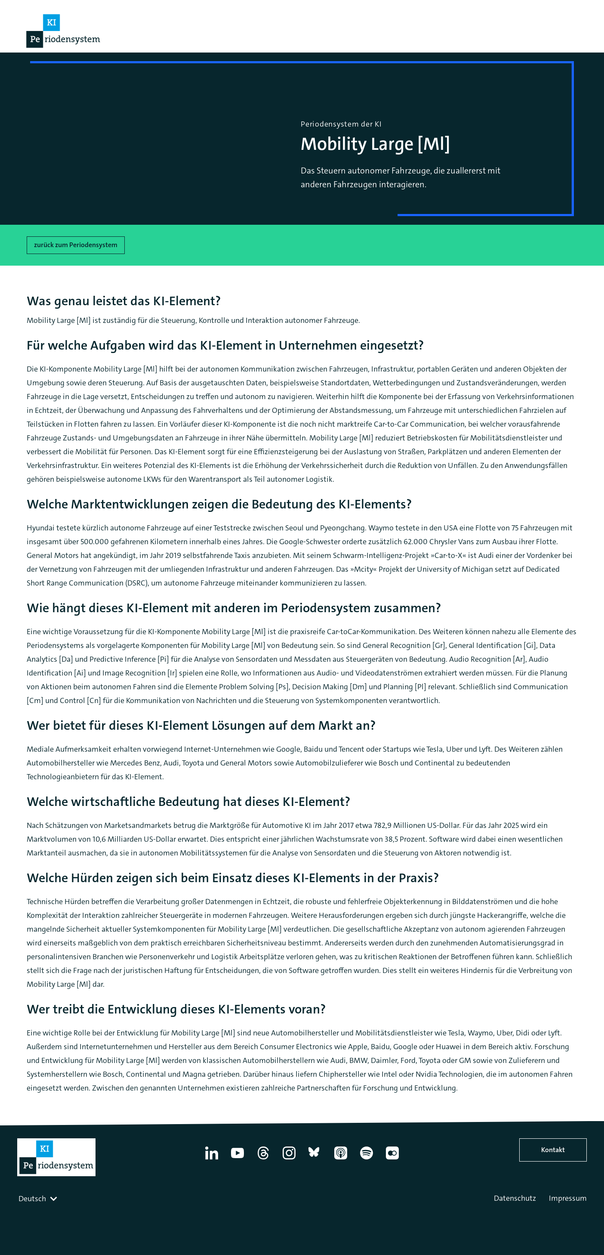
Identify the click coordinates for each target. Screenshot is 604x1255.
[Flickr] (392, 1159)
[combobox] (38, 1198)
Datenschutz (515, 1198)
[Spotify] (366, 1159)
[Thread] (263, 1159)
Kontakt (553, 1149)
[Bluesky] (314, 1159)
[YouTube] (237, 1159)
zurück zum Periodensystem (75, 244)
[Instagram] (289, 1159)
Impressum (568, 1198)
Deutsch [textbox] (32, 1198)
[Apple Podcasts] (340, 1159)
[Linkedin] (211, 1159)
